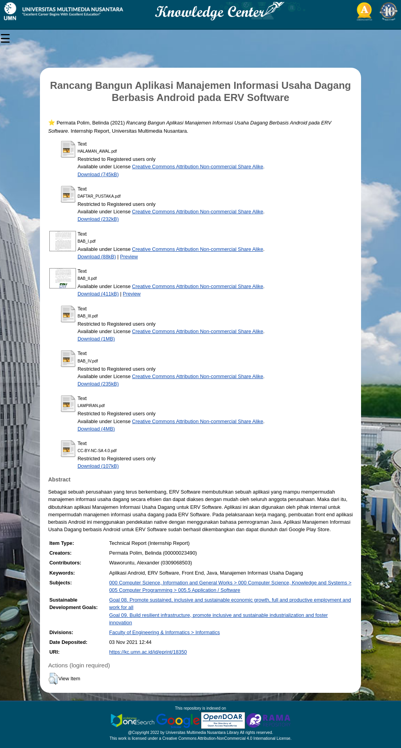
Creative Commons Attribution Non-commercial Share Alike (197, 166)
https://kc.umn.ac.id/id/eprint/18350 (148, 652)
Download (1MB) (96, 339)
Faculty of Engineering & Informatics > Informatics (164, 632)
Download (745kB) (98, 174)
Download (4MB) (96, 429)
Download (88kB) (97, 257)
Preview (129, 257)
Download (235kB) (98, 384)
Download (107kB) (98, 466)
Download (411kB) (98, 294)
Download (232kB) (98, 219)
